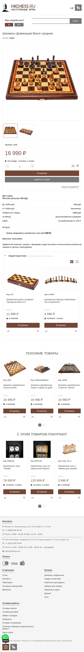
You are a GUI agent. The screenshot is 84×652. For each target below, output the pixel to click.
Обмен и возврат (9, 616)
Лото (46, 597)
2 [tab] (44, 425)
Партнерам (7, 582)
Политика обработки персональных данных (18, 628)
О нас (4, 575)
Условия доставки (10, 612)
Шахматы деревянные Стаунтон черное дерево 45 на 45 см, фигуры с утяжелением (69, 386)
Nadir (12, 38)
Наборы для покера (53, 586)
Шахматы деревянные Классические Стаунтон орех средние (14, 386)
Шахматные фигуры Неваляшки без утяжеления (59, 300)
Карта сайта (7, 632)
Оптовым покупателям (12, 586)
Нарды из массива (52, 579)
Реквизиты (7, 619)
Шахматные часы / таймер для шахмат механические (67, 467)
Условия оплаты (9, 608)
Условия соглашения (11, 623)
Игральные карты (52, 590)
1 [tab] (39, 425)
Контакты (6, 579)
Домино (47, 593)
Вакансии (6, 590)
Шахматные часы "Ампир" (11, 467)
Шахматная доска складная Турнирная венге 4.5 (19, 300)
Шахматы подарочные (54, 575)
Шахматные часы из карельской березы (40, 467)
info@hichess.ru (12, 551)
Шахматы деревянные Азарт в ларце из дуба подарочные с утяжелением (41, 386)
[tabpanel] (14, 390)
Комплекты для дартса (54, 582)
